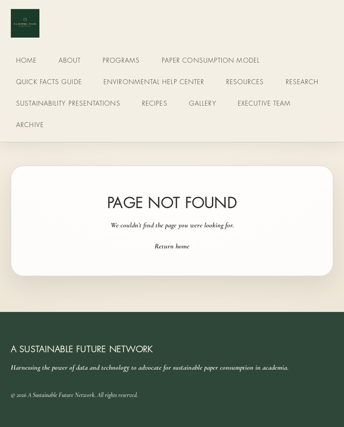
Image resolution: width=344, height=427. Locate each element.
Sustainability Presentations (68, 103)
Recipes (155, 103)
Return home (172, 246)
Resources (245, 81)
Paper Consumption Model (211, 60)
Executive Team (264, 103)
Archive (30, 124)
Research (302, 81)
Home (26, 60)
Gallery (202, 103)
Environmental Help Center (153, 81)
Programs (121, 60)
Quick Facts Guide (49, 81)
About (70, 60)
